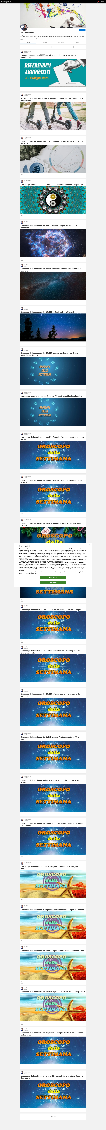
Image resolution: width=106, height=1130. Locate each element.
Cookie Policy (32, 573)
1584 (65, 550)
